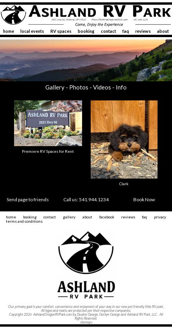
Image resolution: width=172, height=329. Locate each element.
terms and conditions (24, 221)
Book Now (144, 199)
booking (86, 31)
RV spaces (61, 31)
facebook (106, 217)
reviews (143, 31)
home (8, 31)
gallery (69, 217)
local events (32, 31)
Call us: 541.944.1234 (86, 199)
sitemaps (86, 322)
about (163, 31)
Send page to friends (28, 199)
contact (108, 31)
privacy (160, 217)
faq (125, 31)
